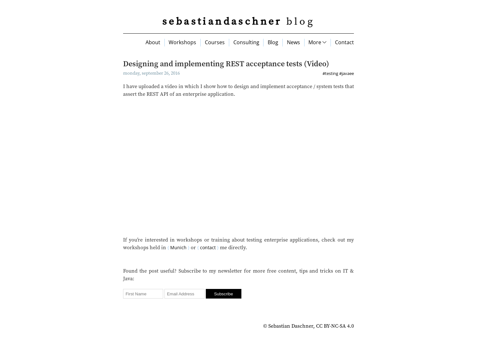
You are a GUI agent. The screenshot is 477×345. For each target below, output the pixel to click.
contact (208, 247)
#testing (330, 73)
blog (238, 21)
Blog (273, 42)
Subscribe (223, 294)
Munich (178, 247)
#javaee (346, 73)
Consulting (246, 42)
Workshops (182, 42)
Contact (344, 42)
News (293, 42)
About (153, 42)
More (317, 42)
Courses (215, 42)
